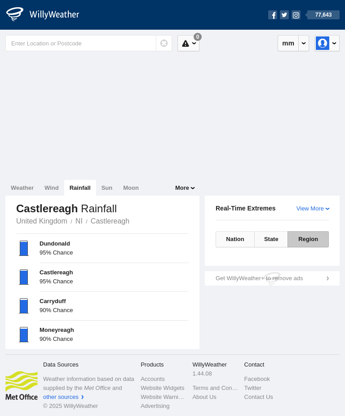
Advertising (155, 406)
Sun (107, 187)
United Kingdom (41, 221)
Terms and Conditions (215, 388)
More (182, 187)
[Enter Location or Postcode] (88, 43)
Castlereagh (110, 221)
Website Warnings (164, 397)
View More (310, 208)
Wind (51, 187)
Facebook (257, 379)
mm (288, 43)
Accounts (152, 379)
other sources (61, 397)
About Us (204, 397)
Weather (22, 187)
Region (308, 239)
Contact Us (258, 397)
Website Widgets (162, 388)
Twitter (252, 388)
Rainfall (80, 187)
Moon (131, 187)
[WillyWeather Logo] (47, 14)
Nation (235, 239)
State (271, 239)
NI (79, 221)
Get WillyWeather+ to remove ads (259, 278)
